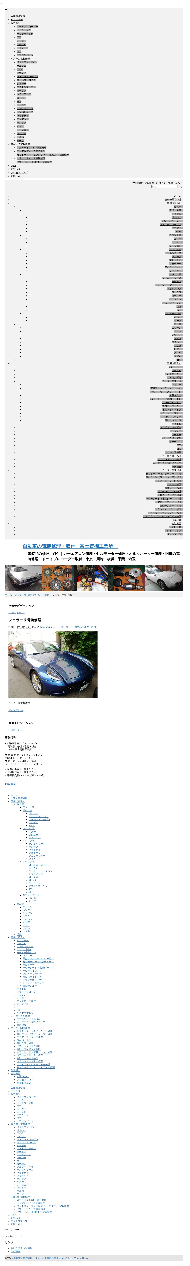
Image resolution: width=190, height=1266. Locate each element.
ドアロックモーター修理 (168, 502)
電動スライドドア (171, 409)
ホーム (177, 196)
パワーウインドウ (171, 402)
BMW (20, 69)
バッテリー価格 (25, 33)
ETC (19, 37)
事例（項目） (174, 363)
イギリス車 (175, 274)
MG (19, 101)
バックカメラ (24, 30)
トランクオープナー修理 (168, 509)
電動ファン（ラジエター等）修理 (163, 477)
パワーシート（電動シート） (165, 399)
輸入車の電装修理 (20, 58)
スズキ (177, 356)
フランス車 (175, 235)
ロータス (21, 90)
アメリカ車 (175, 210)
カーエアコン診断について (167, 463)
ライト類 (176, 424)
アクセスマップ (19, 172)
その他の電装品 (173, 452)
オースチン (175, 299)
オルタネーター (173, 374)
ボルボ (20, 137)
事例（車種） (174, 203)
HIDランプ (175, 431)
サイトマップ (174, 534)
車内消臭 (176, 466)
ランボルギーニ (25, 112)
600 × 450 (45, 627)
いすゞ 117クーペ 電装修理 (31, 158)
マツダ (177, 345)
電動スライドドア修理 (169, 495)
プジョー (21, 133)
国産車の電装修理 (20, 144)
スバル (177, 352)
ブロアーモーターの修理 (168, 481)
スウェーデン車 (173, 313)
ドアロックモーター (170, 416)
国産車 (177, 324)
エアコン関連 (174, 377)
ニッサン (176, 327)
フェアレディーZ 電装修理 (31, 151)
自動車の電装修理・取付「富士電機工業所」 (158, 183)
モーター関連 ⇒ (171, 381)
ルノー (20, 126)
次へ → (20, 612)
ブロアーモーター (171, 406)
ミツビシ (176, 335)
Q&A (13, 165)
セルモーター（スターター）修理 (163, 473)
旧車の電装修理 (173, 199)
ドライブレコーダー (27, 26)
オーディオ (175, 441)
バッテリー (17, 19)
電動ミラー (175, 395)
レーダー (21, 41)
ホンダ (177, 331)
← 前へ (12, 612)
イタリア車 (175, 249)
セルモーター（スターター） (165, 392)
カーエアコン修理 (171, 456)
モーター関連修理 (171, 470)
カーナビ (21, 44)
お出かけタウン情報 (21, 1248)
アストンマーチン (26, 87)
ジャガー (21, 83)
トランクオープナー (170, 413)
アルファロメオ (25, 108)
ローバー (21, 98)
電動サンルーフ (173, 420)
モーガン (21, 105)
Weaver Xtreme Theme (77, 1258)
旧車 (178, 360)
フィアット (23, 119)
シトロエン (23, 130)
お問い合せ (17, 176)
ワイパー (176, 384)
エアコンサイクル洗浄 (169, 459)
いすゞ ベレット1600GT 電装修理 (34, 162)
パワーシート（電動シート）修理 (163, 498)
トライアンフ (24, 94)
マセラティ (23, 115)
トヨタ (177, 338)
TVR (178, 306)
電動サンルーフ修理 (170, 505)
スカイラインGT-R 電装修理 (31, 147)
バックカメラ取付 (171, 438)
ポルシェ (21, 66)
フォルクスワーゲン (27, 76)
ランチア (21, 122)
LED (19, 51)
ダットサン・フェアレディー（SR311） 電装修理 (43, 155)
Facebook (10, 783)
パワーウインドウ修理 (169, 491)
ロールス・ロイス (26, 80)
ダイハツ (176, 342)
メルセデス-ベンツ (27, 62)
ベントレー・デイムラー (168, 285)
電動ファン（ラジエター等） (165, 388)
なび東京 (15, 1251)
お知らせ (15, 169)
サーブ (20, 140)
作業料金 (176, 520)
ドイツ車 (176, 214)
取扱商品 (15, 23)
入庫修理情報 (18, 16)
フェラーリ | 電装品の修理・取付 (31, 595)
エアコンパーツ (25, 55)
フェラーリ (175, 263)
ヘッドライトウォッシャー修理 (164, 513)
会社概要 (176, 523)
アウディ (21, 73)
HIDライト (22, 48)
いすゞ (177, 349)
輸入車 (177, 206)
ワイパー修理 (174, 484)
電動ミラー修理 (173, 488)
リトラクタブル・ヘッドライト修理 (162, 516)
